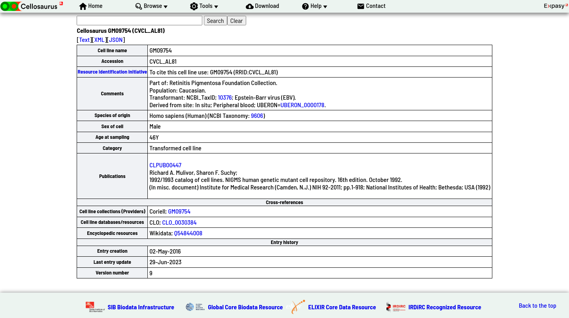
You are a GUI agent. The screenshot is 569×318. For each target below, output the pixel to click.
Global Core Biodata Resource (245, 306)
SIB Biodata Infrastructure (141, 306)
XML (99, 39)
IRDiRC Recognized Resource (445, 306)
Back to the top (537, 305)
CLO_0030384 (179, 222)
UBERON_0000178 (302, 104)
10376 (225, 97)
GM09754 (179, 211)
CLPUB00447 (165, 164)
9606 (257, 115)
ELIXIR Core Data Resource (342, 306)
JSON (115, 39)
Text (84, 39)
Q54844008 (188, 233)
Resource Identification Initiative (112, 71)
